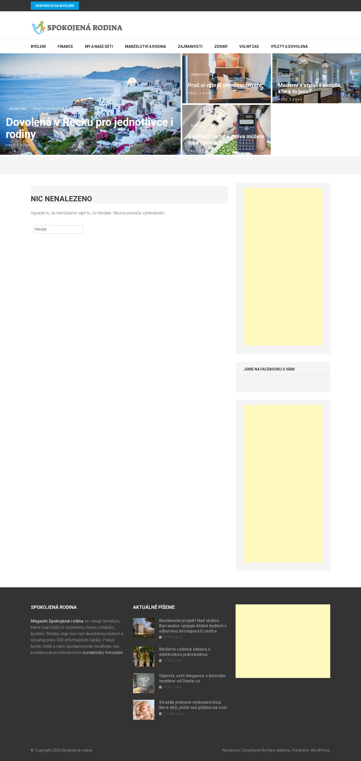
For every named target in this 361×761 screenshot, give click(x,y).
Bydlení (38, 46)
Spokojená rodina (77, 750)
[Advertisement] (283, 267)
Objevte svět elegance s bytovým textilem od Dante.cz (192, 678)
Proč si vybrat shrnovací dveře (225, 85)
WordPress (320, 750)
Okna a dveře (202, 74)
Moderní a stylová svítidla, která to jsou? (310, 88)
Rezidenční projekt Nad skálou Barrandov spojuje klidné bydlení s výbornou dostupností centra (193, 626)
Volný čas (249, 46)
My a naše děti (99, 46)
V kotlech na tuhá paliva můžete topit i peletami (226, 139)
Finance (65, 46)
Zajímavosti (190, 46)
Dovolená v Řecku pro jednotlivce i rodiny (90, 128)
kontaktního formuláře (103, 652)
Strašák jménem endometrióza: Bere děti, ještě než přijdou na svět (193, 705)
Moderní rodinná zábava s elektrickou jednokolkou (184, 652)
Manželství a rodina (145, 46)
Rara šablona (278, 750)
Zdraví (220, 46)
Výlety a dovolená (289, 46)
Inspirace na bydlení (54, 6)
